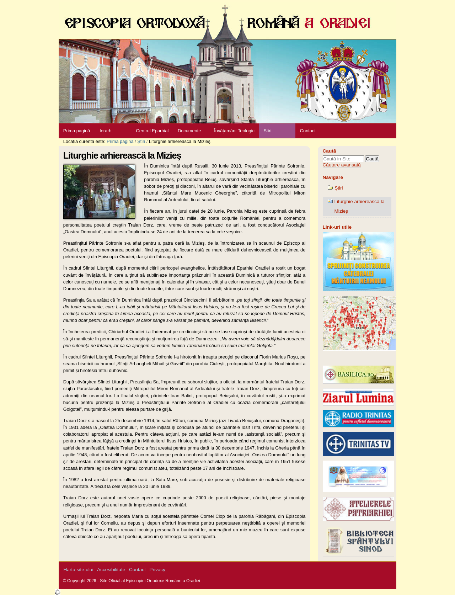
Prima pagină (76, 130)
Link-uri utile (337, 227)
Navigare (333, 177)
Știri (267, 130)
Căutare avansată (342, 165)
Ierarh (105, 130)
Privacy (157, 569)
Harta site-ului (78, 569)
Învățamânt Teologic (234, 130)
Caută (329, 151)
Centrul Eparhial (152, 130)
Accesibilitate (111, 569)
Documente (189, 130)
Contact (308, 130)
